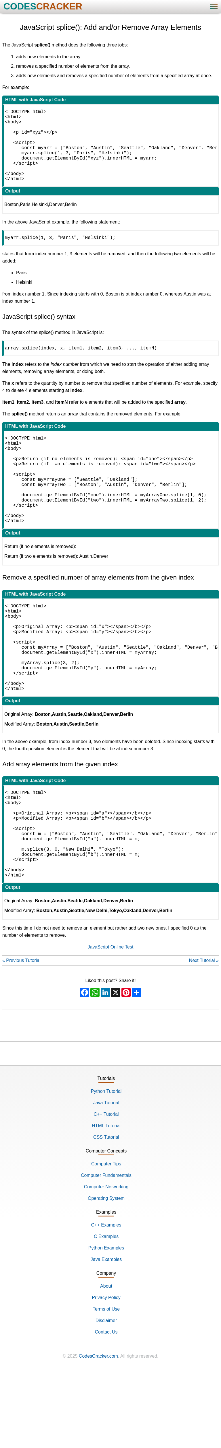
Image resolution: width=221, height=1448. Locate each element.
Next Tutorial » (204, 1037)
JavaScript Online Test (111, 1023)
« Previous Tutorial (21, 1037)
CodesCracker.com (98, 1432)
